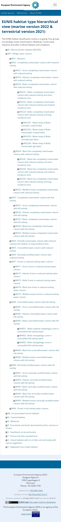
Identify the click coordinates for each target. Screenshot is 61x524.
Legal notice (26, 514)
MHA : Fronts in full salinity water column (30, 408)
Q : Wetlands (13, 421)
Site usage (33, 502)
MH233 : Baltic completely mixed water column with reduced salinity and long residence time (36, 114)
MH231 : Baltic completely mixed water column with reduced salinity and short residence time (36, 95)
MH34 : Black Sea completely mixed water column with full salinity (33, 227)
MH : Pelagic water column (20, 53)
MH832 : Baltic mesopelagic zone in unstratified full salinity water (34, 337)
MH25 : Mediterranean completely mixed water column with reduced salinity (36, 191)
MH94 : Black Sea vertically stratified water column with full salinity (34, 395)
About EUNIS (35, 13)
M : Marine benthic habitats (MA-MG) (24, 49)
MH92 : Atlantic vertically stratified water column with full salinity (33, 381)
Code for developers (47, 502)
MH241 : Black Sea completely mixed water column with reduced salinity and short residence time (37, 162)
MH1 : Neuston (18, 58)
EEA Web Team (36, 490)
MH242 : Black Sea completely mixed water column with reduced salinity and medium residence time (37, 172)
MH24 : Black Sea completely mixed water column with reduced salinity (33, 153)
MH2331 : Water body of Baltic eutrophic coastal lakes (36, 124)
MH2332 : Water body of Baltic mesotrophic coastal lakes (36, 131)
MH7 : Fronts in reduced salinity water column (32, 261)
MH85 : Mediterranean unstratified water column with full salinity (33, 359)
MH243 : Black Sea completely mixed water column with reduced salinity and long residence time (37, 181)
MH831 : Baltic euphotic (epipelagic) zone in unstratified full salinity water (38, 330)
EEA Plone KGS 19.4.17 (37, 494)
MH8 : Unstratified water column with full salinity (33, 302)
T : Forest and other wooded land (22, 436)
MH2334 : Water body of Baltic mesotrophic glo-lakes (36, 145)
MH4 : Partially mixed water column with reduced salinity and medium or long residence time (33, 242)
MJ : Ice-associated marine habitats (23, 413)
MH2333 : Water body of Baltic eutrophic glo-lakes (36, 138)
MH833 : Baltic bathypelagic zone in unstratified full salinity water (34, 344)
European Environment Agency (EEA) (30, 474)
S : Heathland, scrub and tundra (22, 432)
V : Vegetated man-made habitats (23, 446)
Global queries (7, 13)
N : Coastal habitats (16, 417)
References (22, 13)
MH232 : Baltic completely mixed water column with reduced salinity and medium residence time (36, 105)
